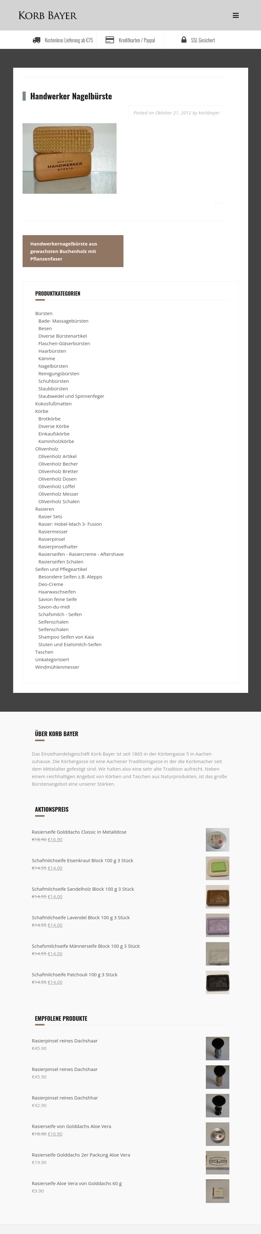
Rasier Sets (50, 516)
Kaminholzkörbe (56, 441)
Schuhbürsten (54, 381)
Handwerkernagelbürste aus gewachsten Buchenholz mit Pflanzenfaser (63, 251)
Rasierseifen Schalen (61, 561)
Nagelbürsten (53, 366)
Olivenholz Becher (58, 464)
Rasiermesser (53, 531)
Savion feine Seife (58, 599)
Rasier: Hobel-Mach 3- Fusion (70, 524)
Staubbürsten (53, 388)
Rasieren (45, 509)
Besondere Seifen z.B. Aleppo (70, 576)
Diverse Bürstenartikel (63, 336)
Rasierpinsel (52, 539)
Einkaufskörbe (54, 433)
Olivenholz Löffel (57, 486)
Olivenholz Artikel (58, 456)
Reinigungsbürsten (59, 373)
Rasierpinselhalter (58, 546)
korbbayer (209, 112)
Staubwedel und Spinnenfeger (71, 396)
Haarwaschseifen (57, 591)
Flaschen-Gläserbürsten (64, 343)
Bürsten (44, 313)
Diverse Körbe (54, 426)
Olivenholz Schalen (59, 501)
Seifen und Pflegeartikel (61, 569)
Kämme (47, 358)
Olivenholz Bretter (58, 471)
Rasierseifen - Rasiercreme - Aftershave (81, 554)
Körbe (42, 411)
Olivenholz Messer (59, 494)
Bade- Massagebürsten (64, 321)
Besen (45, 328)
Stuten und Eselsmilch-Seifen (70, 644)
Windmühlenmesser (57, 667)
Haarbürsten (52, 351)
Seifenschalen (54, 622)
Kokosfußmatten (53, 403)
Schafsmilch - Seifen (60, 614)
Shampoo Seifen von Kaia (66, 637)
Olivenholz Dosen (58, 479)
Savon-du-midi (54, 607)
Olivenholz (46, 449)
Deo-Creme (51, 584)
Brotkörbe (50, 418)
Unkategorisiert (52, 659)
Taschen (44, 652)
